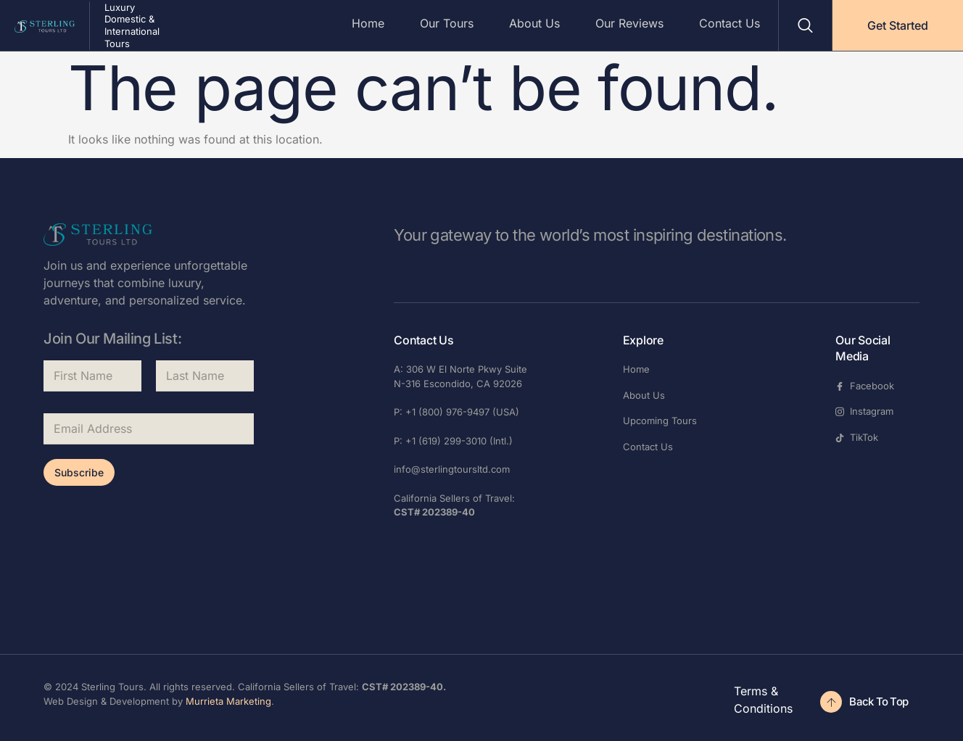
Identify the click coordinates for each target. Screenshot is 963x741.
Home (365, 23)
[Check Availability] (867, 702)
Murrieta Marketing (228, 701)
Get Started (897, 25)
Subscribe (79, 472)
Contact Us (729, 23)
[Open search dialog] (805, 25)
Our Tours (444, 23)
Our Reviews (629, 23)
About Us (533, 23)
